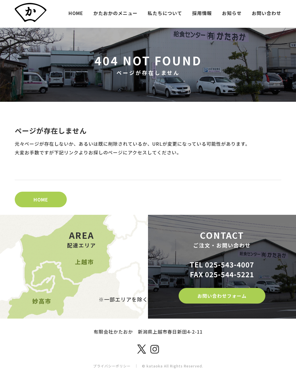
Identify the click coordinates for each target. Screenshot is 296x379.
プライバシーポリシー (112, 365)
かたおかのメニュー (115, 13)
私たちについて (165, 13)
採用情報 (202, 13)
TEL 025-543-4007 (222, 264)
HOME (76, 13)
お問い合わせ (266, 13)
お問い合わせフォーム (222, 295)
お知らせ (232, 13)
